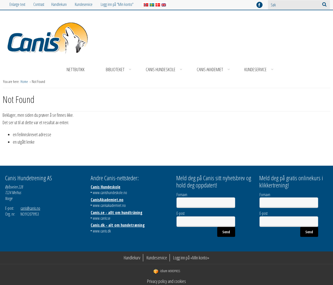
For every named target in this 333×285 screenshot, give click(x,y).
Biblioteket (120, 69)
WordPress (166, 271)
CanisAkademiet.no (107, 200)
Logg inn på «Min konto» (191, 258)
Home (24, 81)
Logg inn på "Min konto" (117, 4)
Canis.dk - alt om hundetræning (118, 225)
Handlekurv (59, 4)
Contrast (38, 4)
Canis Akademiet (215, 69)
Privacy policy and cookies (166, 281)
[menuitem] (63, 4)
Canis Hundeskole (166, 69)
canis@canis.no (30, 208)
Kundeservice (83, 4)
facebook (259, 5)
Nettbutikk (76, 69)
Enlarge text (17, 4)
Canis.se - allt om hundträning (116, 212)
